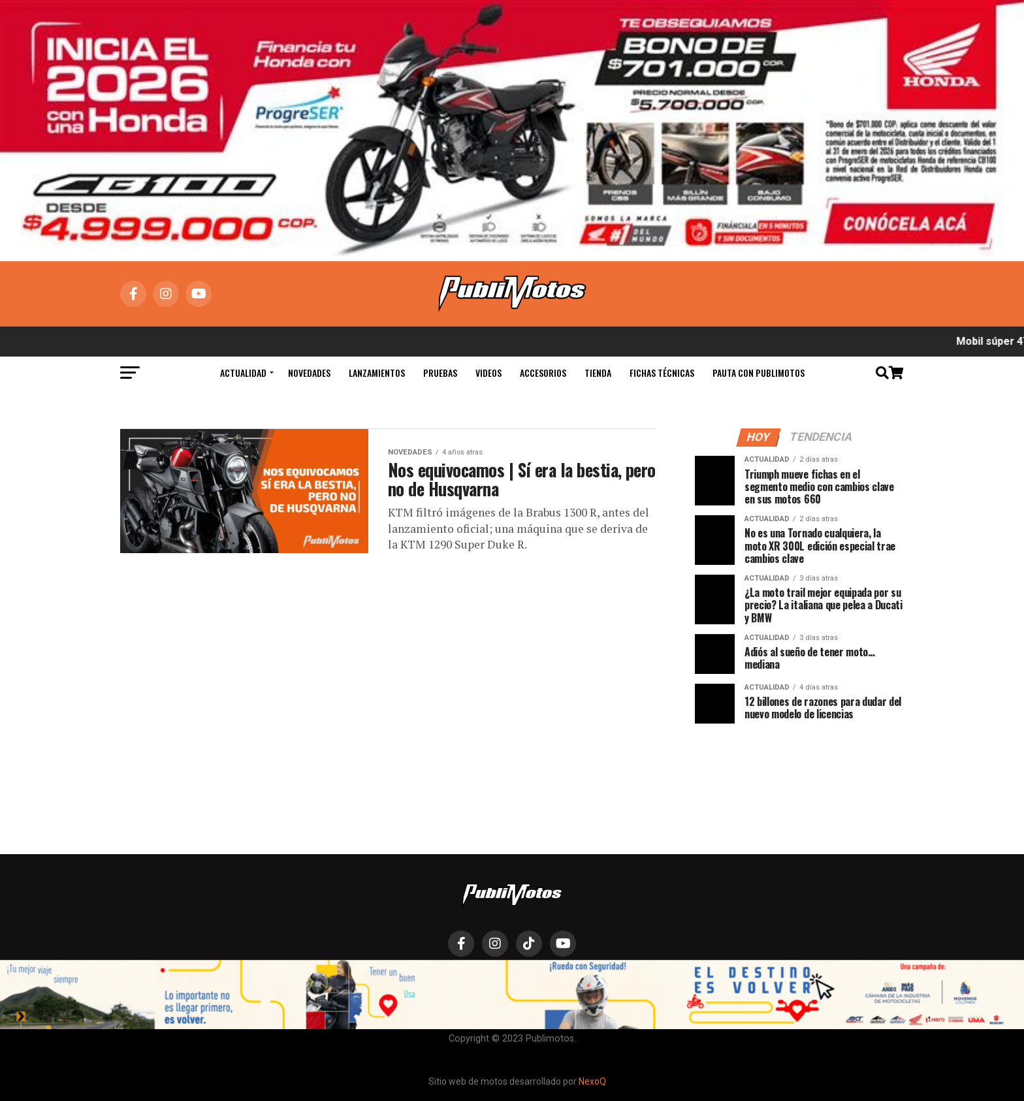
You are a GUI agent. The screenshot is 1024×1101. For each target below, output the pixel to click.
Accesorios (543, 372)
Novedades (309, 372)
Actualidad (243, 372)
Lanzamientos (377, 372)
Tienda (597, 372)
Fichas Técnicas (662, 372)
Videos (488, 372)
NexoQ (592, 1081)
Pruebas (440, 372)
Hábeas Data (608, 980)
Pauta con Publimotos (758, 372)
